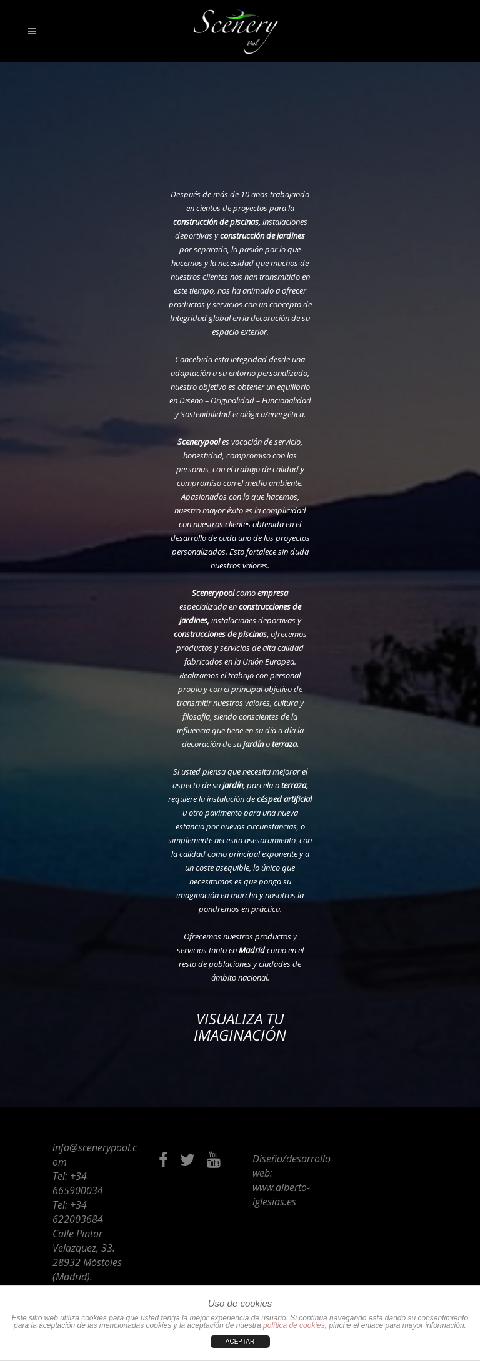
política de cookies (294, 1325)
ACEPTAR (240, 1341)
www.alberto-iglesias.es (281, 1194)
